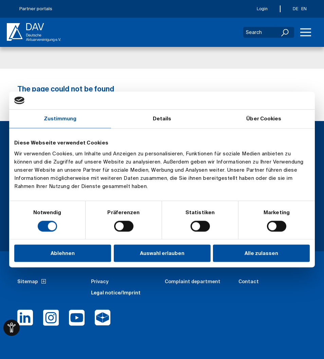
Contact (248, 281)
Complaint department (192, 281)
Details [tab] (162, 119)
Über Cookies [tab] (263, 119)
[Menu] (305, 32)
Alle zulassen (261, 253)
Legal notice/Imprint (116, 292)
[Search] (285, 32)
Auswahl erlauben (162, 253)
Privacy (100, 281)
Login (262, 8)
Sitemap (27, 281)
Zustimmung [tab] (60, 119)
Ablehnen (63, 253)
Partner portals (35, 8)
